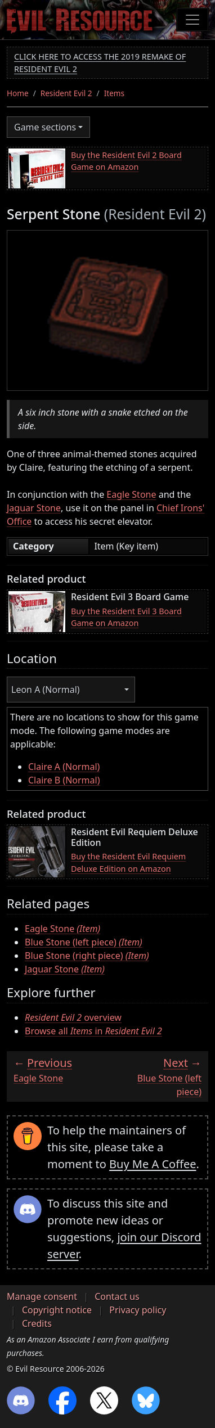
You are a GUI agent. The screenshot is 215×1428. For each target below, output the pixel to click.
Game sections (45, 127)
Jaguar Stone (34, 508)
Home (18, 93)
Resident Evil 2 (66, 93)
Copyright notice (57, 1310)
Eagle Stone (131, 494)
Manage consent (42, 1296)
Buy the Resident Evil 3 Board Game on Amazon (126, 617)
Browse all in (93, 1031)
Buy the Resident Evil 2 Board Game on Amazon (126, 161)
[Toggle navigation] (192, 19)
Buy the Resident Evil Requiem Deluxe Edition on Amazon (128, 862)
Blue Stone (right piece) (87, 955)
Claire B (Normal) (64, 780)
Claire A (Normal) (64, 766)
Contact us (117, 1296)
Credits (37, 1323)
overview (73, 1017)
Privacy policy (137, 1310)
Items (114, 93)
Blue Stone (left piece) (83, 942)
